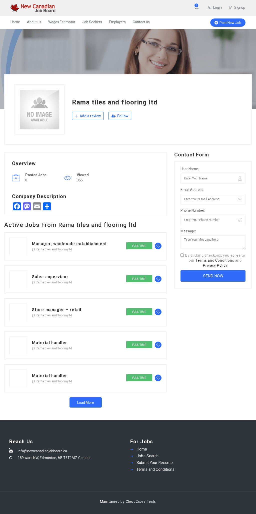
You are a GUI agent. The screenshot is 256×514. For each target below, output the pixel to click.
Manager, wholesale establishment (69, 243)
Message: (188, 231)
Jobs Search (147, 456)
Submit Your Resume (154, 462)
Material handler (50, 342)
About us (34, 22)
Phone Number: (192, 210)
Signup (237, 7)
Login (215, 7)
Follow (120, 116)
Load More (85, 403)
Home (15, 22)
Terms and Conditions (215, 260)
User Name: (189, 169)
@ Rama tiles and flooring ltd (52, 249)
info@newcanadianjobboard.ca (42, 451)
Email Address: (192, 190)
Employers (117, 22)
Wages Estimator (61, 22)
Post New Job (227, 23)
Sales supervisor (50, 276)
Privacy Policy (215, 265)
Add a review (88, 116)
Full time (139, 246)
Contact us (141, 22)
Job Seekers (92, 22)
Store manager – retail (56, 309)
